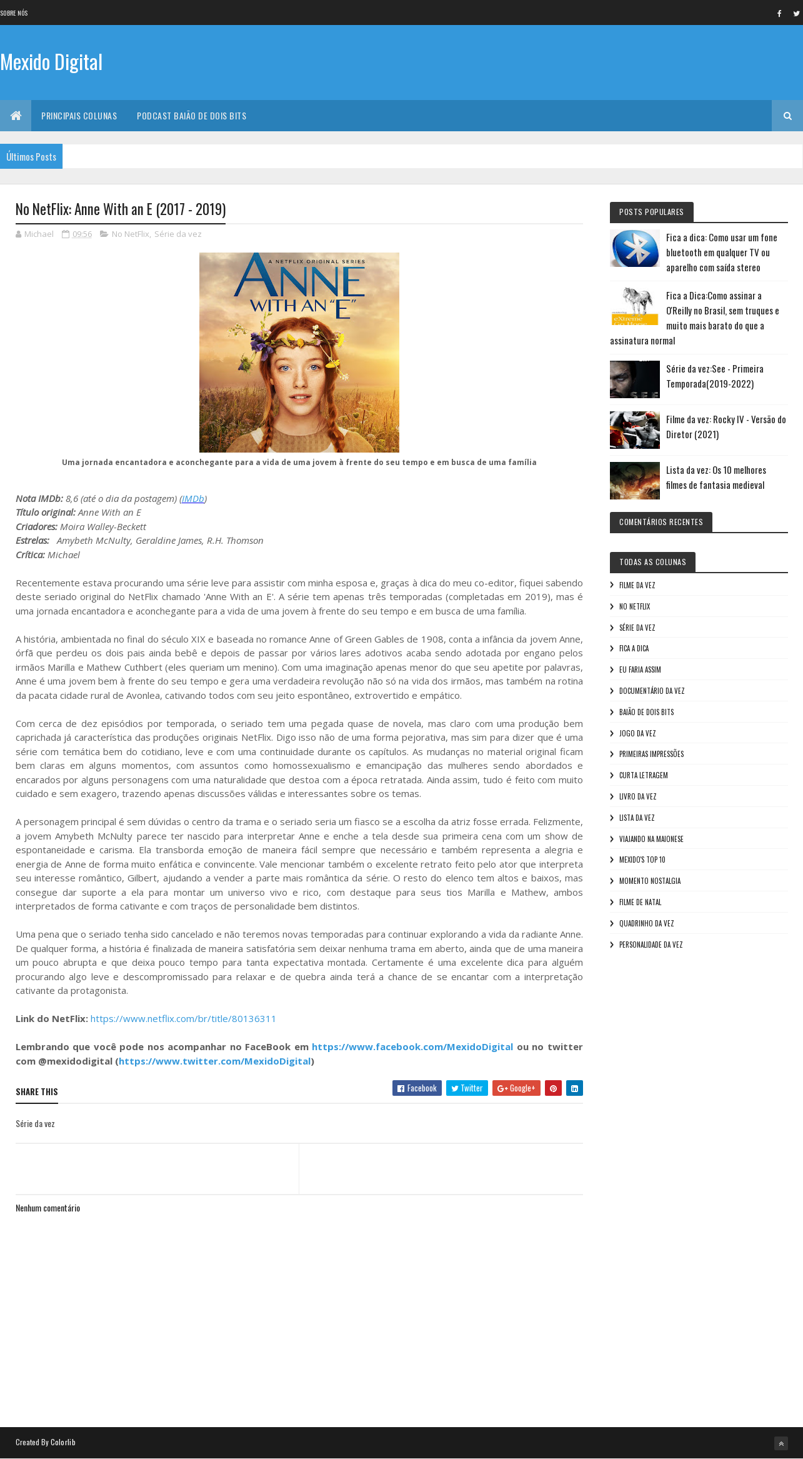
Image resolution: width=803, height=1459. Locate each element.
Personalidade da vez (651, 945)
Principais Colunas (79, 115)
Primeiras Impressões (651, 754)
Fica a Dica (634, 648)
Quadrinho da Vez (646, 923)
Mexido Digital (51, 61)
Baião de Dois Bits (646, 712)
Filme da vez (637, 585)
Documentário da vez (652, 691)
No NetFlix (130, 233)
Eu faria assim (640, 669)
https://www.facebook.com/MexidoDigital (412, 1046)
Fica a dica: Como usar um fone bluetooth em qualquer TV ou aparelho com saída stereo (721, 252)
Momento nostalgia (650, 881)
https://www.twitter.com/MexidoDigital (215, 1061)
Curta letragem (643, 775)
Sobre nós (14, 13)
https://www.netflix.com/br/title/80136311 (184, 1018)
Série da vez (178, 233)
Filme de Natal (640, 902)
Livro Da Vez (638, 796)
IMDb (193, 498)
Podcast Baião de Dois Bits (191, 115)
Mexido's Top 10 (642, 860)
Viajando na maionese (651, 839)
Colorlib (63, 1441)
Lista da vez (637, 818)
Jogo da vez (637, 733)
